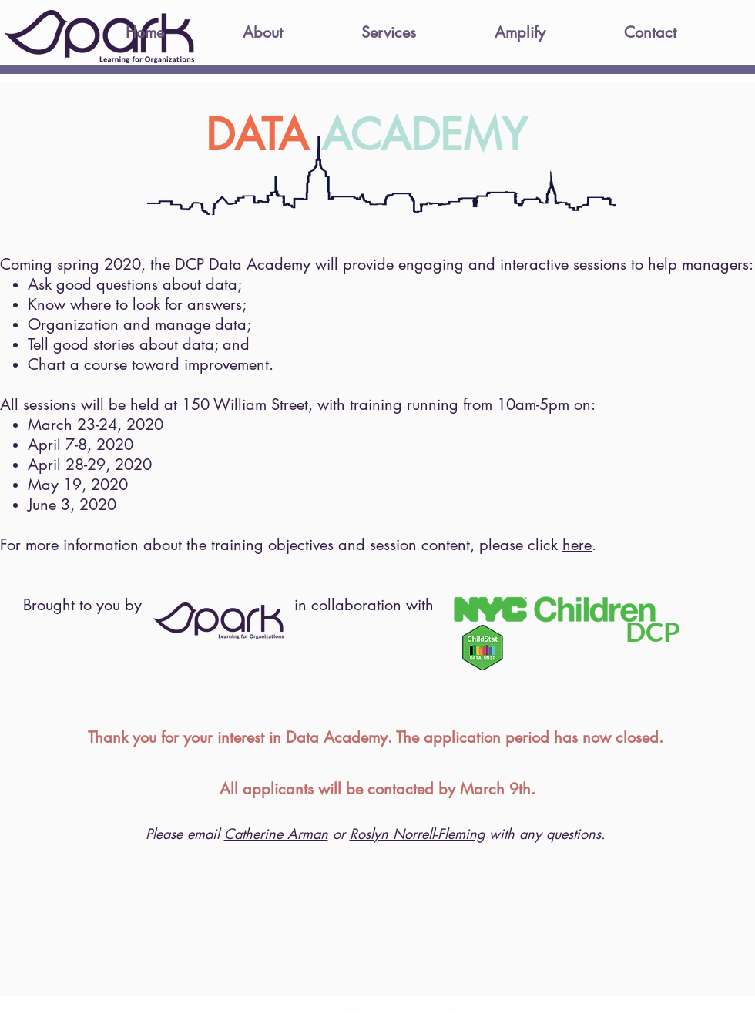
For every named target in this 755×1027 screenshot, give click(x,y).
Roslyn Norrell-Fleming (417, 833)
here (577, 545)
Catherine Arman (276, 833)
